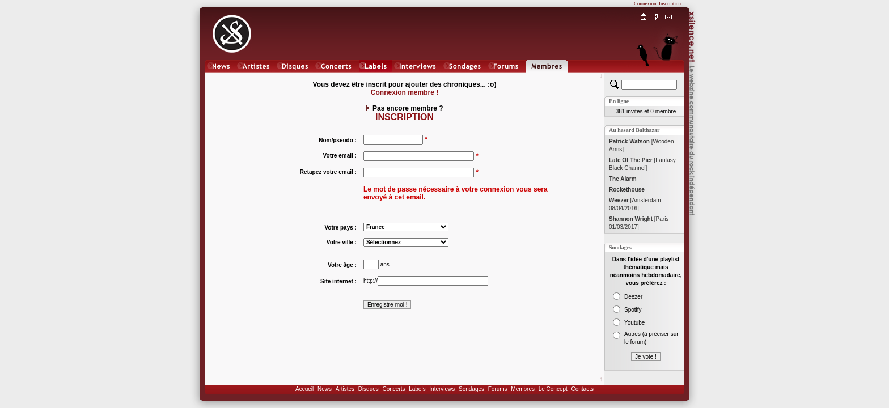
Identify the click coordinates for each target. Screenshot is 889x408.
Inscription (670, 3)
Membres (523, 389)
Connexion (645, 3)
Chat (669, 77)
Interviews (442, 389)
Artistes (345, 389)
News (325, 389)
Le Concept (553, 389)
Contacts (582, 389)
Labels (417, 389)
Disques (368, 389)
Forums (497, 389)
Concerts (393, 389)
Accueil (304, 389)
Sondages (471, 389)
